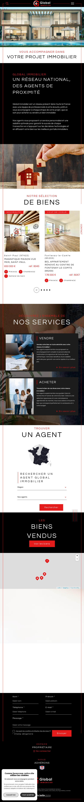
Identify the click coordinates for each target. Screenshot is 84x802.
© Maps (65, 588)
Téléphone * (18, 707)
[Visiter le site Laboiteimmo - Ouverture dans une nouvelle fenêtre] (42, 798)
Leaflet (59, 588)
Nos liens (52, 790)
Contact (81, 229)
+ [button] (77, 556)
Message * (18, 718)
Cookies (68, 790)
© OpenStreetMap (75, 588)
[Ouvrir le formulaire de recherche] (7, 3)
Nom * (16, 697)
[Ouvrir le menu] (73, 3)
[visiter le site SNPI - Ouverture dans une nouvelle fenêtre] (42, 768)
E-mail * (49, 707)
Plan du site (28, 790)
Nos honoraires (18, 790)
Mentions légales (38, 790)
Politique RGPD (60, 790)
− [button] (77, 559)
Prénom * (50, 697)
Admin (46, 790)
